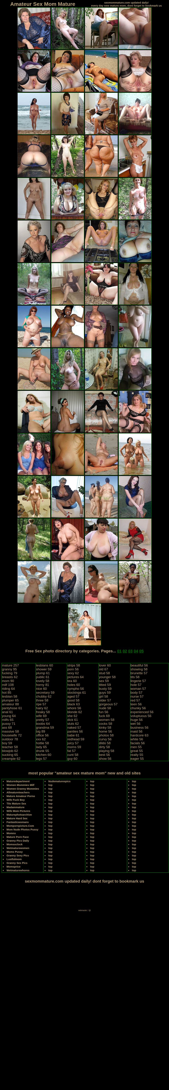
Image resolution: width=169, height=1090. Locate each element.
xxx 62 (41, 739)
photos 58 (106, 735)
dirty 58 (104, 747)
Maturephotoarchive (19, 814)
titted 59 (105, 685)
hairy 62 (42, 708)
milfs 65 (7, 720)
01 (119, 651)
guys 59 (105, 692)
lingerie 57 (138, 681)
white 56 (137, 739)
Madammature (16, 807)
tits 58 (135, 677)
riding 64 (8, 689)
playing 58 (106, 751)
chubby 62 (44, 696)
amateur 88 (10, 704)
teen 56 (136, 704)
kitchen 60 (43, 755)
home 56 (105, 731)
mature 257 (10, 665)
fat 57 (71, 751)
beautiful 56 (139, 665)
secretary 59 (45, 692)
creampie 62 (11, 758)
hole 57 (136, 685)
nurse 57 (137, 696)
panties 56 (75, 731)
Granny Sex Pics (17, 862)
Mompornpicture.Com (20, 825)
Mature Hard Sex (17, 818)
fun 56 (103, 712)
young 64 (9, 716)
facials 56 (138, 743)
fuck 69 (104, 716)
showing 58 (139, 669)
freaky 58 (43, 712)
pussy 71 (8, 723)
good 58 (73, 700)
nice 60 (41, 689)
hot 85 (6, 692)
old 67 (103, 669)
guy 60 (72, 758)
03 (130, 651)
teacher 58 (10, 747)
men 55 (136, 747)
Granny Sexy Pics (18, 855)
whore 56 (74, 708)
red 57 (135, 700)
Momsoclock (15, 844)
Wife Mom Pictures (18, 810)
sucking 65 (10, 755)
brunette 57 (139, 673)
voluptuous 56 (141, 716)
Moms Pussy (15, 851)
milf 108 (8, 685)
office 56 (42, 735)
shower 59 (44, 669)
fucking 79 (9, 673)
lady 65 (41, 747)
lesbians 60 (44, 665)
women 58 (106, 720)
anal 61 (7, 712)
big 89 (40, 731)
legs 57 (41, 758)
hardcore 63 (139, 735)
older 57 (105, 700)
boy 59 (7, 743)
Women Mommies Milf (20, 784)
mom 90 (8, 681)
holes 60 (73, 685)
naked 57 (74, 727)
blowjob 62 (10, 751)
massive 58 (10, 731)
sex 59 (104, 681)
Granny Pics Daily (18, 840)
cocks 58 (105, 723)
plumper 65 (10, 700)
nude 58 (105, 708)
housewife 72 (12, 735)
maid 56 (137, 731)
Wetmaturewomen (18, 848)
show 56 (105, 758)
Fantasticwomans (18, 822)
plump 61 (43, 673)
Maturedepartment (18, 781)
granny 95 (9, 669)
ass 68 (7, 727)
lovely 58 (42, 681)
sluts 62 (73, 723)
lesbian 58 (9, 696)
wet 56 (135, 723)
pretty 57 (42, 720)
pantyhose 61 (12, 708)
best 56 (104, 755)
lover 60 (105, 665)
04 (136, 651)
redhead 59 (75, 739)
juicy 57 (73, 743)
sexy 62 (73, 673)
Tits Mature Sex (16, 803)
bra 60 (72, 681)
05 (141, 651)
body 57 (137, 692)
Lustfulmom (14, 859)
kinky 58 (105, 727)
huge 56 (137, 720)
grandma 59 (45, 727)
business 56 (139, 727)
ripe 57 (41, 704)
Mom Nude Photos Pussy (22, 829)
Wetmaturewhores (18, 870)
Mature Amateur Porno (21, 796)
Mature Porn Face (18, 836)
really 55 (137, 755)
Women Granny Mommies (23, 788)
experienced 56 (142, 712)
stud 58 (104, 673)
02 (125, 651)
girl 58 (103, 696)
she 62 (72, 716)
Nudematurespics (59, 781)
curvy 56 (105, 739)
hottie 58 (42, 743)
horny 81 (42, 685)
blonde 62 (74, 712)
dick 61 (72, 720)
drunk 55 (42, 751)
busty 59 (105, 689)
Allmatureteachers (18, 792)
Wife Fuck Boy (16, 799)
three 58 (42, 700)
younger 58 (107, 677)
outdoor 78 (10, 739)
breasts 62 (10, 677)
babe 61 (73, 735)
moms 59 (74, 747)
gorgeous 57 (108, 704)
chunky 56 (138, 708)
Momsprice (13, 866)
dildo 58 (105, 743)
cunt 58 (72, 755)
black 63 (73, 704)
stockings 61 (76, 692)
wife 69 (41, 716)
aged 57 (73, 696)
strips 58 (73, 665)
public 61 (42, 677)
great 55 (137, 751)
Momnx (11, 833)
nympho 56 (75, 689)
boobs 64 (43, 723)
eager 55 (137, 758)
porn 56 (73, 669)
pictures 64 (75, 677)
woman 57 (138, 689)
